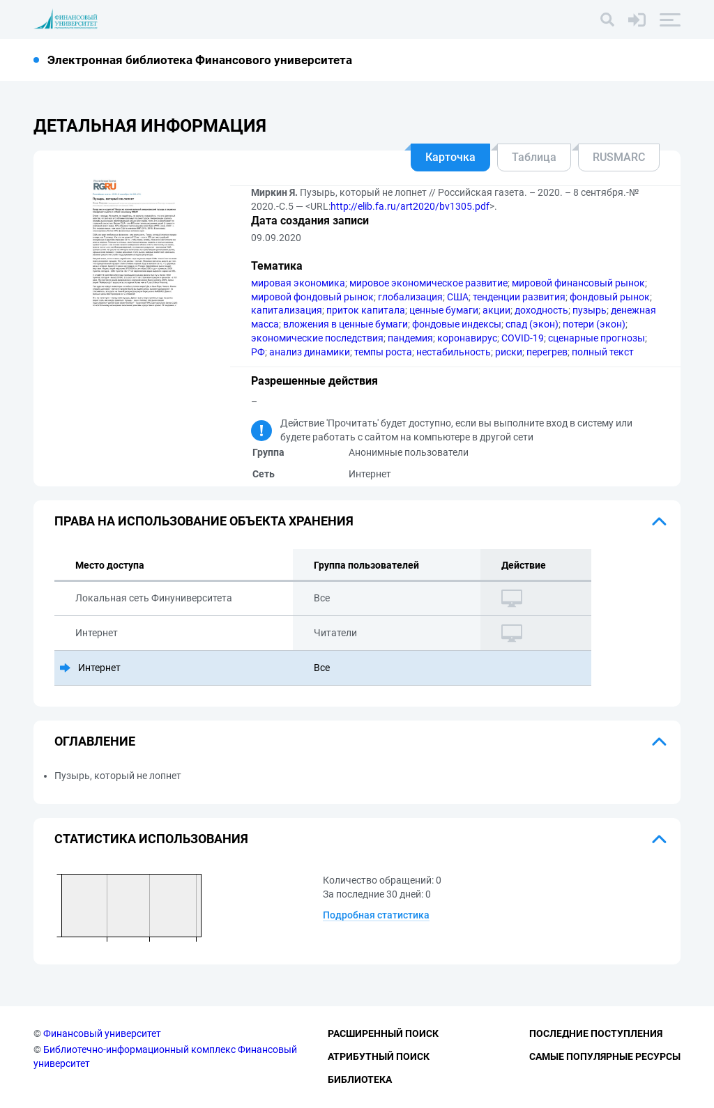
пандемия (410, 338)
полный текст (603, 351)
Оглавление (94, 741)
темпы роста (383, 351)
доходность (541, 310)
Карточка (450, 157)
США (458, 296)
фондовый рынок (610, 296)
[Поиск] (607, 19)
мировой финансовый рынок (578, 282)
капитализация (286, 310)
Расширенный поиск (383, 1033)
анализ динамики (309, 351)
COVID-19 (522, 338)
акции (496, 310)
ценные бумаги (443, 310)
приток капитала (365, 310)
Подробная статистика (376, 915)
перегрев (547, 351)
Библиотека (360, 1079)
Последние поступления (595, 1033)
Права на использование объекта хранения (204, 521)
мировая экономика (298, 282)
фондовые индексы (456, 324)
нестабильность (453, 351)
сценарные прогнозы (596, 338)
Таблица (534, 157)
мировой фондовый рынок (312, 296)
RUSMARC (619, 157)
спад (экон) (532, 324)
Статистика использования (151, 838)
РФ (258, 351)
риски (508, 351)
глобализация (410, 296)
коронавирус (467, 338)
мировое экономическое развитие (428, 282)
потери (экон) (594, 324)
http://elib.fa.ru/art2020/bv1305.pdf (410, 206)
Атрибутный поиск (379, 1056)
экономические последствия (317, 338)
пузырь (589, 310)
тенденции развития (519, 296)
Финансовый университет (102, 1033)
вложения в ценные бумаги (345, 324)
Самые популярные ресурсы (605, 1056)
